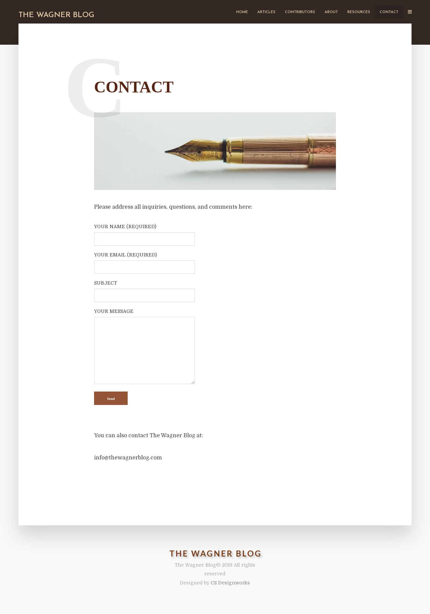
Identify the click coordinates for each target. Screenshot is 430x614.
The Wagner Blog (56, 15)
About (331, 12)
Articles (266, 12)
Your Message (144, 347)
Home (242, 12)
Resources (358, 12)
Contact (389, 12)
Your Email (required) (144, 261)
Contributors (300, 12)
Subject (144, 289)
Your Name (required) (144, 233)
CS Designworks (230, 582)
